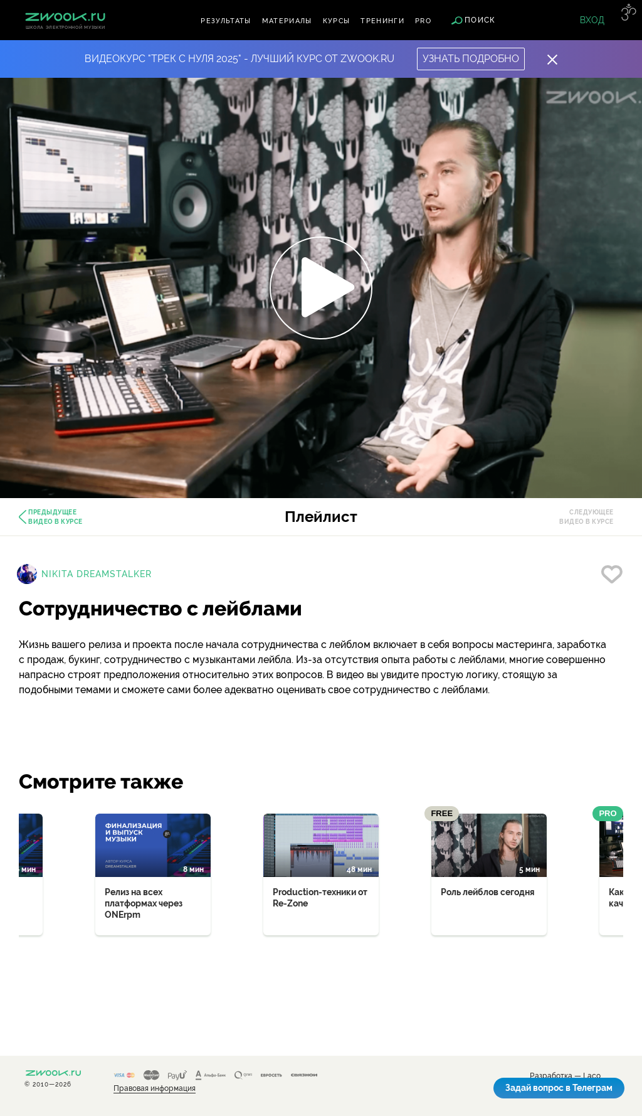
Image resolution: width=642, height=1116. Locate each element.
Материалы (287, 21)
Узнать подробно (471, 59)
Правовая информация (154, 1089)
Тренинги (382, 21)
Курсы (336, 21)
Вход (592, 20)
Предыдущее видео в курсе (55, 517)
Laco (592, 1076)
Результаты (226, 21)
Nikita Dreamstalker (96, 574)
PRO (423, 21)
